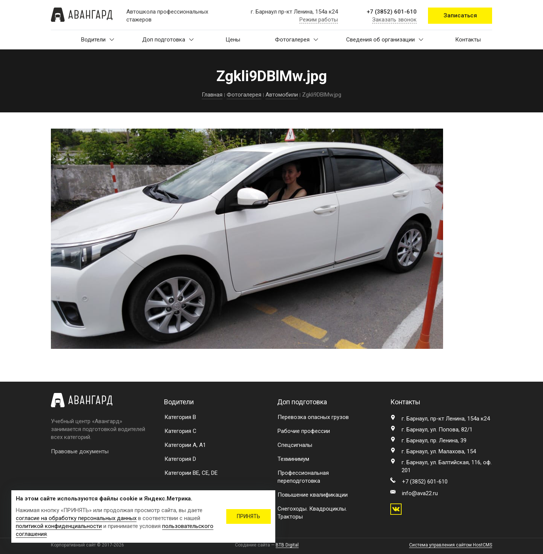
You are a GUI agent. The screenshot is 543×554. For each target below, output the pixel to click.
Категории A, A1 (185, 445)
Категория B (180, 417)
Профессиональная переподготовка (303, 477)
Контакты (468, 39)
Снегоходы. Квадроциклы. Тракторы (312, 512)
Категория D (180, 459)
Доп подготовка (168, 39)
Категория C (180, 431)
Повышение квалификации (313, 494)
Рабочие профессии (304, 431)
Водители (97, 39)
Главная (212, 94)
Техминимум (293, 459)
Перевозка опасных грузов (313, 417)
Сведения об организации (384, 39)
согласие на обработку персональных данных (76, 518)
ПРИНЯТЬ (248, 516)
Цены (232, 39)
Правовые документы (80, 451)
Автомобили (281, 94)
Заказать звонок (394, 19)
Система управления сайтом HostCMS (450, 545)
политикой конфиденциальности (59, 526)
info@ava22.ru (420, 493)
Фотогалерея (296, 39)
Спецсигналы (295, 445)
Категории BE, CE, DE (191, 473)
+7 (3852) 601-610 (392, 11)
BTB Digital (287, 545)
